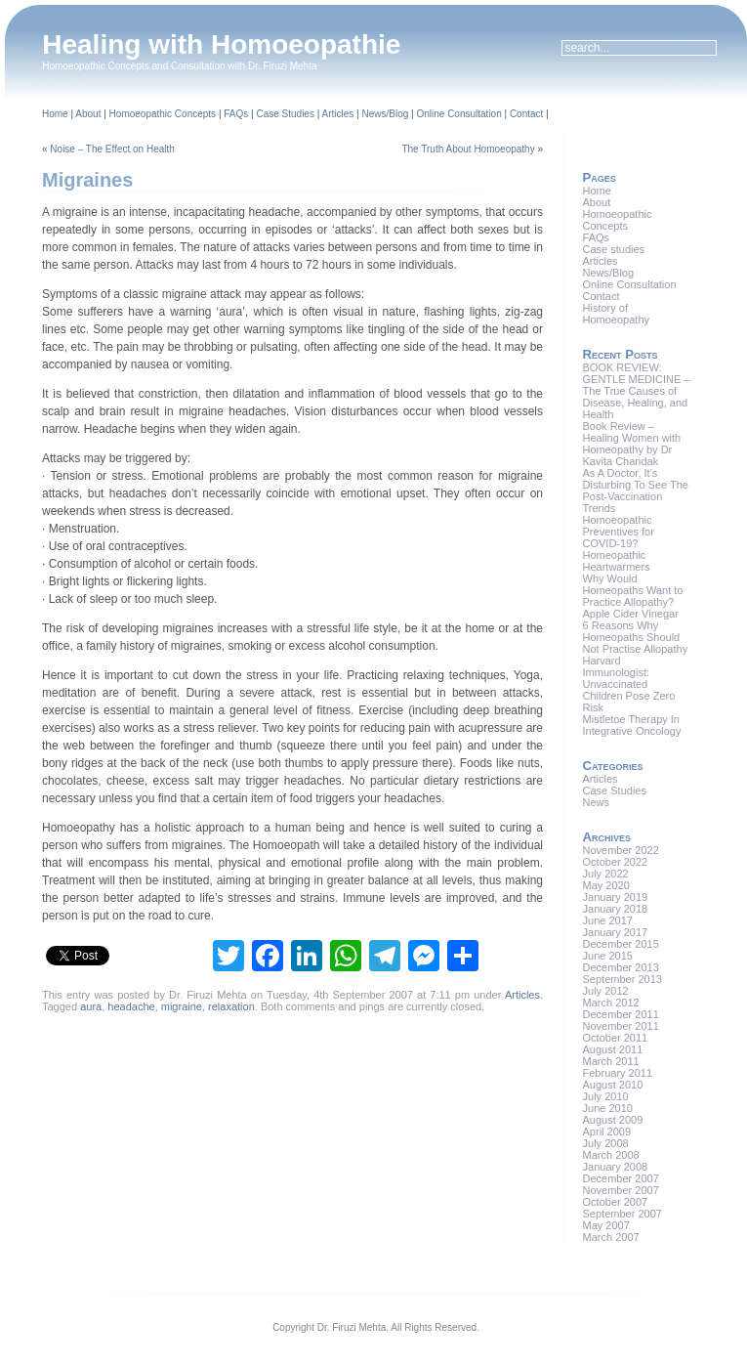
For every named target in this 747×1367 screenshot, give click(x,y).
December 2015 (621, 944)
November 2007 (621, 1190)
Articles (338, 113)
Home (55, 113)
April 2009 (607, 1131)
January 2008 (615, 1167)
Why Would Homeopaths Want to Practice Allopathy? (633, 590)
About (88, 113)
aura (91, 1006)
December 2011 (621, 1014)
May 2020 (606, 885)
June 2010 (608, 1108)
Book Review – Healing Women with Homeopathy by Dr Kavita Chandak (632, 443)
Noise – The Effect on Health (112, 149)
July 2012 (606, 991)
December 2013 (621, 967)
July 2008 (606, 1143)
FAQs (236, 113)
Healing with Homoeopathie (221, 44)
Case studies (614, 249)
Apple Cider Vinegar (631, 613)
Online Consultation (458, 113)
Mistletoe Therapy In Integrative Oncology (632, 725)
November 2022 (621, 850)
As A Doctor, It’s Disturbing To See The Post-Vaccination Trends (635, 490)
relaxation (231, 1006)
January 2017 (615, 932)
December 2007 (621, 1178)
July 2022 (606, 873)
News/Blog (384, 113)
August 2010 (613, 1084)
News (596, 802)
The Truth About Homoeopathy (467, 149)
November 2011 (621, 1026)
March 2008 (611, 1155)
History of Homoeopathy (616, 313)
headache (130, 1006)
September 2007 (622, 1213)
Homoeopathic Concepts (163, 113)
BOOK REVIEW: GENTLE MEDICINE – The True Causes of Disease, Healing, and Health (636, 391)
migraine (181, 1006)
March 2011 (611, 1061)
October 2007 (615, 1202)
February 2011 (618, 1073)
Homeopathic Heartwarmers (616, 561)
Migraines (87, 180)
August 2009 (613, 1120)
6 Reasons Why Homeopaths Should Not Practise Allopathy (635, 637)
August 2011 (613, 1049)
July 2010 (606, 1096)
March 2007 (611, 1237)
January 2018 (615, 909)
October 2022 (615, 862)
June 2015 (608, 955)
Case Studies (284, 113)
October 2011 (615, 1038)
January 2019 (615, 897)
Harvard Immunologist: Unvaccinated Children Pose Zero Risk (629, 684)
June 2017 (608, 920)
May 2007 (606, 1225)
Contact (526, 113)
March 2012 (611, 1002)
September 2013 (622, 979)
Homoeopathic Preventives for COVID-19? (618, 531)
